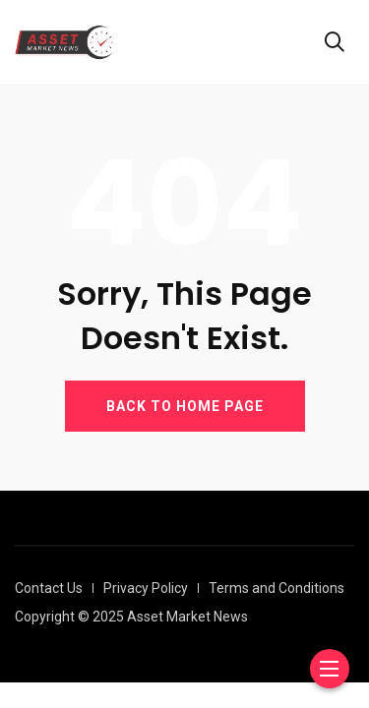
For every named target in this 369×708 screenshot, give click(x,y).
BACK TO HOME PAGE (185, 406)
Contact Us (49, 588)
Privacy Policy (145, 588)
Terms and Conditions (276, 588)
